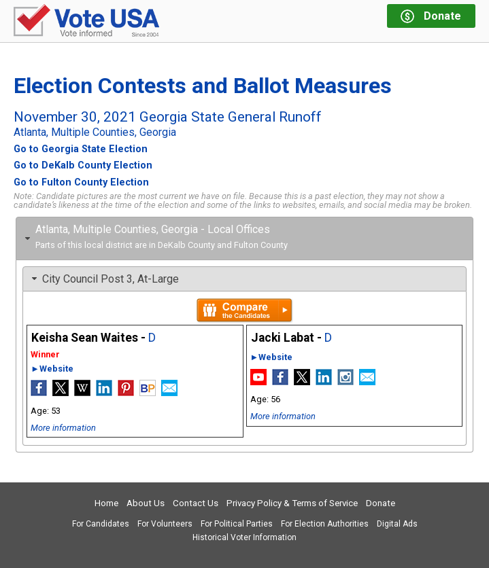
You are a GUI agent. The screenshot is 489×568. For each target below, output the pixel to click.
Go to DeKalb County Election (83, 166)
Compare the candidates (244, 310)
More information (63, 428)
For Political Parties (237, 524)
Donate (380, 503)
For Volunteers (164, 524)
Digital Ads (397, 524)
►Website (52, 368)
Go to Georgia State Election (81, 149)
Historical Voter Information (244, 537)
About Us (146, 503)
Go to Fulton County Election (81, 183)
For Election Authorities (325, 524)
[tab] (244, 238)
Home (106, 503)
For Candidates (100, 524)
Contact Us (195, 503)
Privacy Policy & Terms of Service (292, 503)
